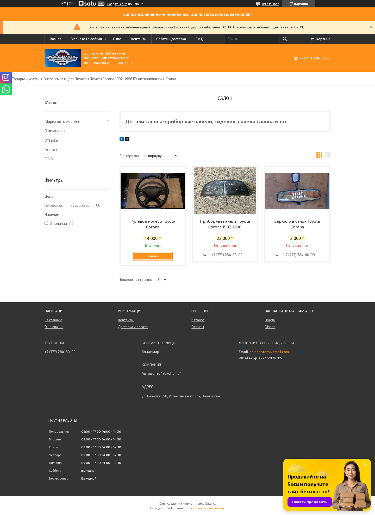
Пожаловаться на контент (206, 508)
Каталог (197, 320)
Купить (152, 256)
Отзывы (51, 140)
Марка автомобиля (86, 39)
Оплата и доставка (171, 39)
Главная (55, 39)
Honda (270, 320)
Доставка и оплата (133, 327)
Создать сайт (117, 3)
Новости (52, 149)
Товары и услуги (26, 79)
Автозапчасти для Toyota (65, 79)
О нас (117, 39)
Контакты (139, 39)
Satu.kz (210, 503)
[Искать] (284, 39)
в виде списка (327, 155)
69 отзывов (270, 3)
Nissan (270, 327)
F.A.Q (199, 39)
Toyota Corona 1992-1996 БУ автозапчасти (126, 79)
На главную (53, 320)
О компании (55, 130)
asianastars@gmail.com (269, 352)
